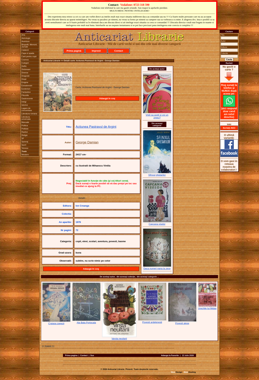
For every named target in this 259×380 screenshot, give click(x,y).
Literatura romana (29, 114)
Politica (25, 125)
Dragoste (26, 76)
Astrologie (26, 38)
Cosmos (25, 60)
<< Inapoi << (48, 346)
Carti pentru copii (29, 56)
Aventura (25, 41)
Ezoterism (26, 89)
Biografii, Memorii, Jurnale (29, 46)
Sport (24, 145)
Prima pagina (71, 355)
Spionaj (25, 142)
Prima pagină (74, 50)
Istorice (25, 105)
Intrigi (24, 102)
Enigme (25, 82)
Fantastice (26, 92)
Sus (92, 355)
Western (25, 155)
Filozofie (25, 95)
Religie (25, 135)
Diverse (25, 73)
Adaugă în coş (107, 98)
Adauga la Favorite (170, 355)
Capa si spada (28, 53)
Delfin (24, 66)
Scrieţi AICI (229, 128)
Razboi (25, 132)
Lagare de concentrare (27, 109)
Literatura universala (26, 118)
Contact (118, 50)
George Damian (87, 142)
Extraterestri (27, 85)
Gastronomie (27, 98)
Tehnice (25, 148)
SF (23, 138)
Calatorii (25, 50)
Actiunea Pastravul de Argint (96, 127)
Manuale (25, 122)
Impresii (96, 50)
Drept (24, 79)
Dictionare (26, 69)
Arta (23, 35)
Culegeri (25, 63)
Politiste (25, 129)
